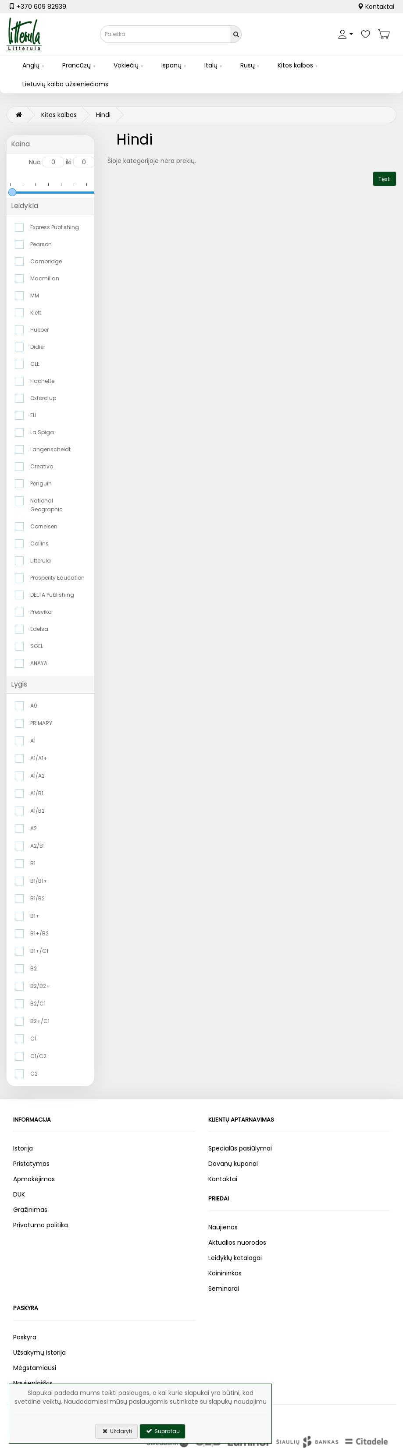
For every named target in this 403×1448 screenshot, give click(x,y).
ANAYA (38, 663)
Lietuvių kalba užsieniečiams (65, 84)
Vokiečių (126, 65)
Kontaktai (375, 6)
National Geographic (46, 505)
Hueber (39, 329)
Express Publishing (54, 227)
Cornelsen (43, 526)
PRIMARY (41, 723)
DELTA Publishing (52, 594)
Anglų (30, 65)
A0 (33, 705)
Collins (39, 543)
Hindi (103, 114)
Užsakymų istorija (39, 1352)
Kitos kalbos (295, 65)
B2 (33, 968)
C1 (33, 1038)
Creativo (41, 466)
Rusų (247, 65)
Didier (37, 346)
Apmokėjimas (34, 1179)
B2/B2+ (40, 986)
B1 (33, 863)
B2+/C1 (40, 1021)
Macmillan (44, 278)
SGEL (36, 646)
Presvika (41, 612)
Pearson (41, 244)
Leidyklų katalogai (235, 1257)
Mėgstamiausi (34, 1367)
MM (34, 295)
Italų (211, 65)
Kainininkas (225, 1273)
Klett (35, 312)
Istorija (23, 1148)
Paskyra (24, 1337)
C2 (34, 1073)
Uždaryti (116, 1431)
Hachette (42, 381)
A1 (33, 740)
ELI (33, 415)
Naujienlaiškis (33, 1383)
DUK (19, 1194)
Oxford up (43, 398)
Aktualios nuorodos (237, 1242)
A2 (33, 828)
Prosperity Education (57, 577)
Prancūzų (76, 65)
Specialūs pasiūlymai (240, 1148)
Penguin (41, 483)
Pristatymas (31, 1163)
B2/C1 (38, 1003)
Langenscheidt (50, 449)
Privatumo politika (40, 1225)
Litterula (40, 560)
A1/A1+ (38, 758)
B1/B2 (37, 898)
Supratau (162, 1431)
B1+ (34, 916)
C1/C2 (38, 1056)
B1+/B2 (39, 933)
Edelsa (39, 629)
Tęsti (384, 179)
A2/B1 (37, 846)
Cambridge (46, 261)
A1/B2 (37, 810)
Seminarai (223, 1288)
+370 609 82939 (37, 6)
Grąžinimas (30, 1209)
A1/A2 (37, 775)
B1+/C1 (39, 951)
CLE (34, 364)
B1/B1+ (38, 881)
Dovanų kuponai (233, 1163)
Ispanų (171, 65)
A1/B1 (36, 793)
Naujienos (223, 1227)
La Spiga (42, 432)
